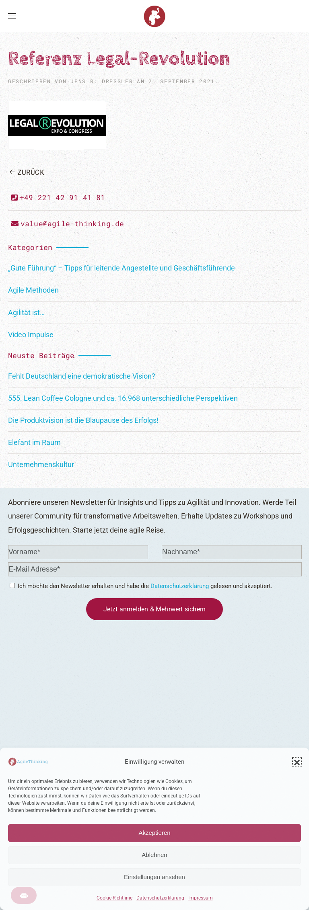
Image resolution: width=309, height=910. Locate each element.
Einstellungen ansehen (154, 876)
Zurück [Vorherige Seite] (27, 172)
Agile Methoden (33, 290)
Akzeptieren (154, 832)
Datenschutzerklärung (160, 898)
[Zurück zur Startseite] (154, 16)
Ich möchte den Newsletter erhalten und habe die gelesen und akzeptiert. (141, 586)
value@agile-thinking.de (67, 223)
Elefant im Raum (34, 442)
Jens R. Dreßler (101, 81)
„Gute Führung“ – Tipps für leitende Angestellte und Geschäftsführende (121, 268)
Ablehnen (154, 854)
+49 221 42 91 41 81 (58, 197)
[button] (297, 762)
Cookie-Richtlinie (114, 898)
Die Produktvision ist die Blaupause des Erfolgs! (83, 420)
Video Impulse (31, 334)
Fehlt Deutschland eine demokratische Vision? (81, 376)
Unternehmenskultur (41, 464)
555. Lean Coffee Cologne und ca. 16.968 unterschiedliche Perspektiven (123, 398)
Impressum (200, 898)
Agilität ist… (26, 312)
